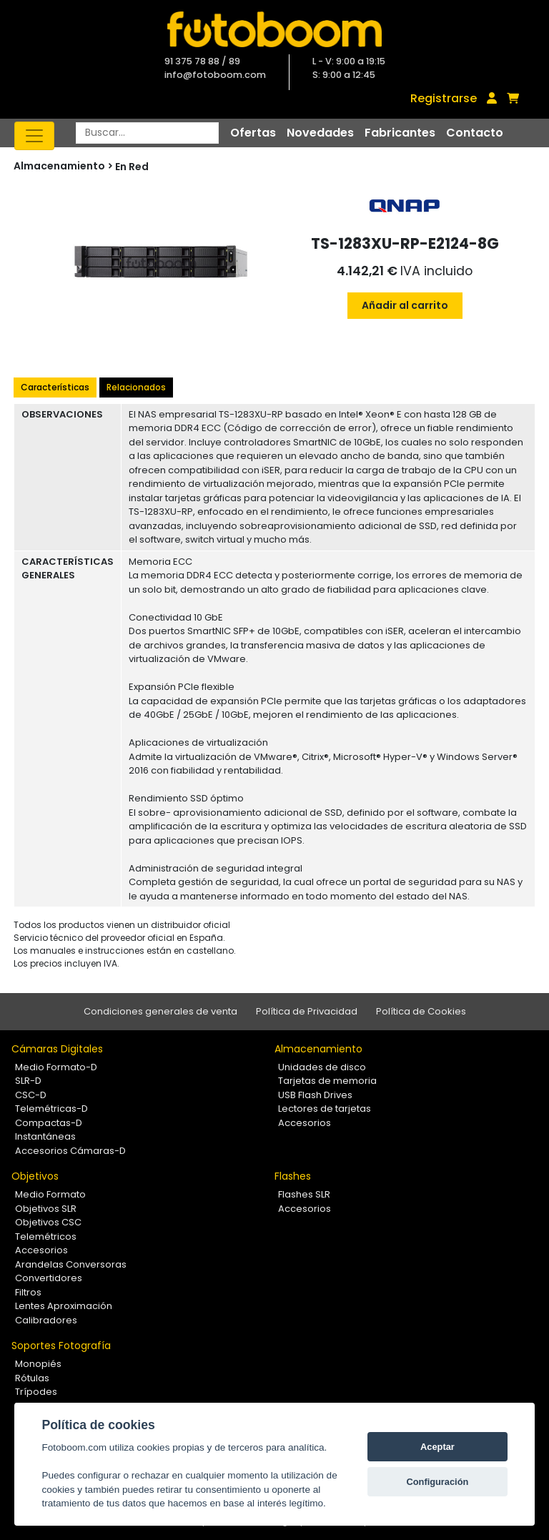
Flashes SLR (304, 1194)
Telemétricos (45, 1236)
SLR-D (28, 1080)
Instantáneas (45, 1136)
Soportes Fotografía (61, 1345)
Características (55, 387)
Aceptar (437, 1446)
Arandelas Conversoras (71, 1264)
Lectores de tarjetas (324, 1108)
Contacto (474, 132)
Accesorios (304, 1123)
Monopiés (38, 1364)
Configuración (438, 1481)
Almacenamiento (318, 1049)
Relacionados (136, 387)
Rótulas (32, 1378)
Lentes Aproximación (63, 1306)
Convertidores (48, 1278)
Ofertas (253, 132)
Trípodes (36, 1391)
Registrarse (443, 98)
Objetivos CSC (48, 1222)
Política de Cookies (421, 1011)
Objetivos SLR (45, 1208)
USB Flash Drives (315, 1095)
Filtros (28, 1292)
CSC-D (30, 1095)
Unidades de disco (322, 1067)
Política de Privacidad (306, 1011)
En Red (132, 166)
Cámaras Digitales (57, 1049)
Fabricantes (400, 132)
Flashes (292, 1176)
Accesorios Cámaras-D (70, 1151)
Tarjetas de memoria (327, 1080)
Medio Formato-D (56, 1067)
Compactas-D (48, 1123)
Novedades (320, 132)
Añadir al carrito (405, 305)
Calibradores (46, 1320)
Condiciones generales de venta (160, 1011)
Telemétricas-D (51, 1108)
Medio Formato (50, 1194)
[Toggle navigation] (34, 136)
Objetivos (35, 1176)
